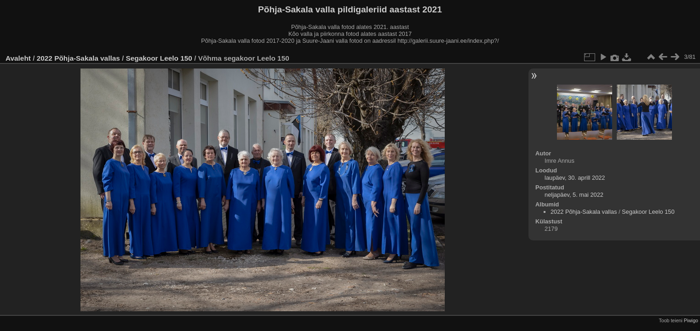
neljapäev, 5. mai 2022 (574, 194)
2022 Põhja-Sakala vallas (78, 58)
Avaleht (18, 58)
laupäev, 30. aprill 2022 (575, 177)
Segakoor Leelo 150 (159, 58)
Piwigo (691, 320)
